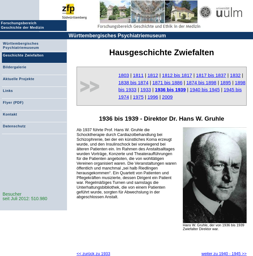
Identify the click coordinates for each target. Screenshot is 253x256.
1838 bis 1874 (133, 82)
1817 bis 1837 (211, 75)
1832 (235, 75)
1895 (225, 82)
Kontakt (10, 114)
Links (8, 91)
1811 (138, 75)
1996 (152, 97)
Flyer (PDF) (13, 102)
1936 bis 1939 (170, 89)
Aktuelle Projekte (18, 79)
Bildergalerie (14, 67)
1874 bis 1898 (201, 82)
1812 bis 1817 (177, 75)
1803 (123, 75)
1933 (145, 89)
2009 (167, 97)
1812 (152, 75)
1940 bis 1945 (205, 89)
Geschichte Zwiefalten (23, 55)
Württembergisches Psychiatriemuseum (117, 35)
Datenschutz (14, 126)
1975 (138, 97)
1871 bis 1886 (167, 82)
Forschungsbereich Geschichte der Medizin (23, 25)
